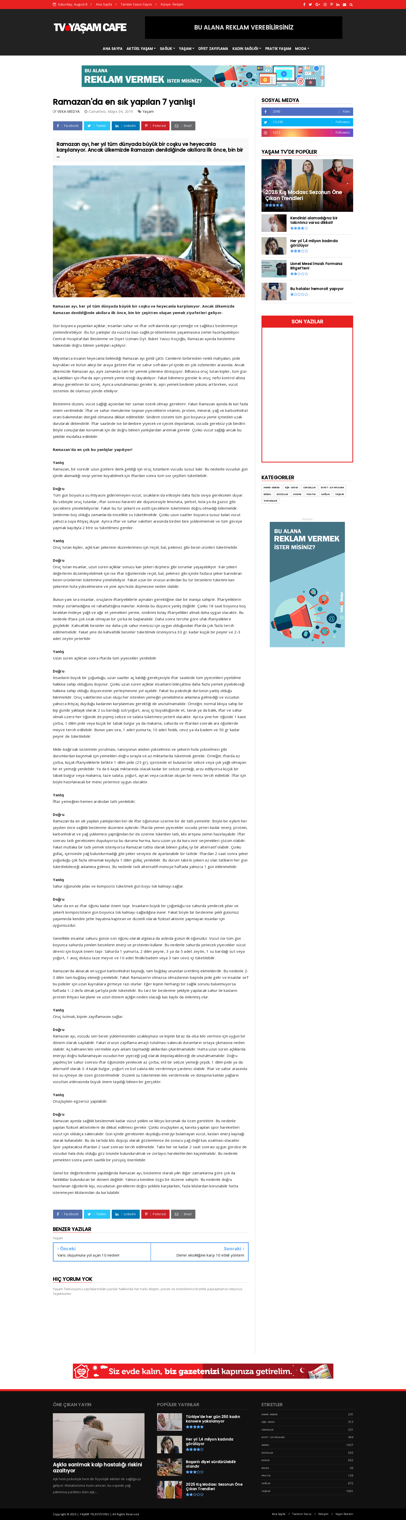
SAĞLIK (166, 48)
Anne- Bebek (271, 487)
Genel (267, 494)
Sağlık (325, 494)
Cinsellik (309, 487)
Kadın (297, 494)
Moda (265, 1468)
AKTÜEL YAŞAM (139, 48)
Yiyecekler (270, 500)
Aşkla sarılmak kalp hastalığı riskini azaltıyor (97, 1467)
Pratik (311, 494)
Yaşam (148, 111)
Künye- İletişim (172, 4)
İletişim (323, 1513)
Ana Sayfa (104, 4)
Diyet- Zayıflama (332, 487)
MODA (300, 48)
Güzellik (282, 494)
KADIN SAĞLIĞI (245, 48)
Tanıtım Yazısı (301, 1513)
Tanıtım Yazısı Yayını (136, 4)
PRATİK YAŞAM (278, 48)
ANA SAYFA (112, 48)
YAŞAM (185, 48)
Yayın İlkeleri (344, 1513)
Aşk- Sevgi (291, 487)
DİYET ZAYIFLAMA (213, 48)
